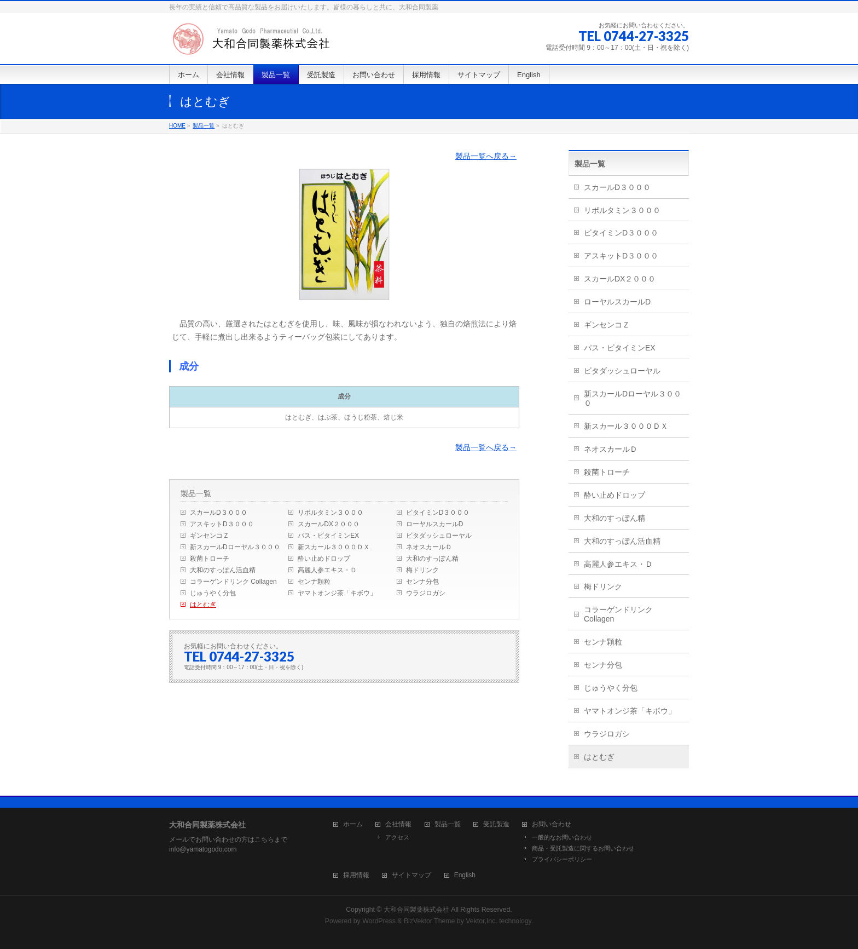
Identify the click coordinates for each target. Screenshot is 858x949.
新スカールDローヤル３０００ (235, 547)
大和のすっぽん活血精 (223, 570)
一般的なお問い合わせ (562, 837)
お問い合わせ (551, 824)
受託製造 (496, 824)
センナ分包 (422, 581)
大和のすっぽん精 (432, 558)
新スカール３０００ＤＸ (334, 547)
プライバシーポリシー (562, 859)
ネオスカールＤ (429, 547)
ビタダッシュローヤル (439, 535)
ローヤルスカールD (434, 524)
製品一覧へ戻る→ (486, 156)
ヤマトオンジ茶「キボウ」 (337, 593)
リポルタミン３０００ (330, 512)
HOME (177, 126)
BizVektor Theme (429, 921)
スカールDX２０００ (329, 524)
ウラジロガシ (425, 593)
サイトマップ (411, 875)
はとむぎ (203, 604)
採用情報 (356, 875)
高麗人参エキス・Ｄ (327, 570)
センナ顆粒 (314, 581)
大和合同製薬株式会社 (416, 909)
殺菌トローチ (209, 558)
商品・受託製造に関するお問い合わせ (583, 848)
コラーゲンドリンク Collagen (233, 581)
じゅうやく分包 (213, 593)
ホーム (353, 824)
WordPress (379, 921)
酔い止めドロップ (324, 558)
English (465, 875)
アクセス (397, 837)
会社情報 (398, 824)
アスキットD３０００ (222, 524)
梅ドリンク (422, 570)
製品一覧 (204, 126)
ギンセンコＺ (209, 535)
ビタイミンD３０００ (438, 512)
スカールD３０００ (218, 512)
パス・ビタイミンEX (328, 535)
